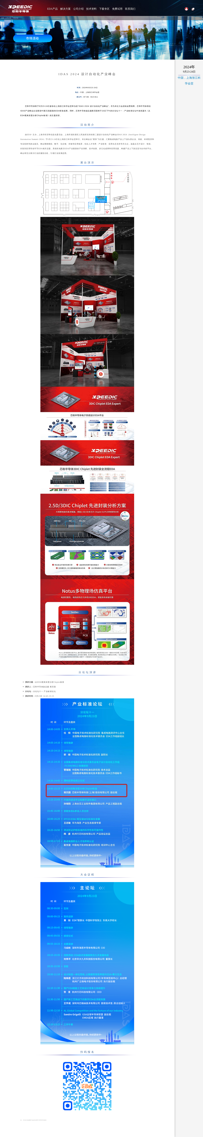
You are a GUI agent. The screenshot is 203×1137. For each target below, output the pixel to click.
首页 (2, 18)
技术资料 (91, 9)
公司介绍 (8, 18)
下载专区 (104, 9)
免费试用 (117, 9)
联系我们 (130, 9)
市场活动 (15, 18)
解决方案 (65, 9)
